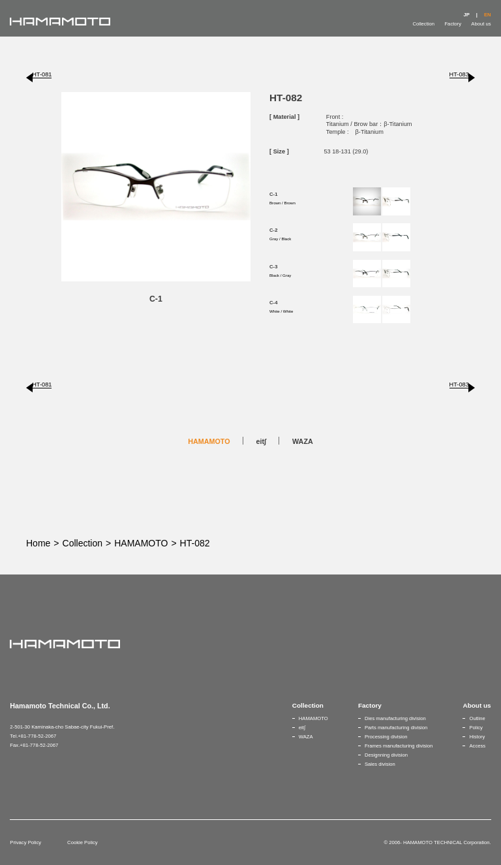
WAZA (302, 441)
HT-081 (42, 74)
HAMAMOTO (209, 441)
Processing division (386, 737)
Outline (477, 718)
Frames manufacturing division (399, 746)
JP (466, 15)
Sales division (380, 764)
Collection (423, 24)
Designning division (386, 755)
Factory (452, 24)
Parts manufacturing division (396, 728)
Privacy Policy (25, 842)
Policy (475, 728)
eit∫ (261, 441)
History (477, 737)
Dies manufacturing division (395, 718)
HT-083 (459, 74)
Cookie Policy (82, 842)
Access (477, 746)
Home (38, 543)
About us (481, 24)
